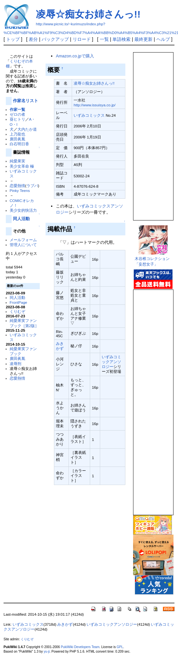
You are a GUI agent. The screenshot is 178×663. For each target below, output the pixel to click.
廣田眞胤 (17, 139)
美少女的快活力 (23, 210)
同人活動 (21, 218)
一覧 (104, 39)
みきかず (65, 624)
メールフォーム (23, 240)
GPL (120, 647)
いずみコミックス (89, 115)
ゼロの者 (17, 114)
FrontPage (18, 302)
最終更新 (143, 39)
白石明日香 (19, 144)
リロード (82, 39)
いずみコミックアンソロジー (111, 362)
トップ (13, 39)
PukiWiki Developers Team (80, 647)
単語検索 (121, 39)
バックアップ (55, 39)
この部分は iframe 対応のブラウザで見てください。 (152, 134)
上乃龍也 (17, 134)
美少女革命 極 (22, 166)
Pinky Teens (20, 190)
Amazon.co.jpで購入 (75, 55)
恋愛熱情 (17, 186)
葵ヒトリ (17, 119)
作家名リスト (25, 100)
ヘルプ (163, 39)
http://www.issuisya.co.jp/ (95, 105)
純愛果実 (17, 161)
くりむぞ (17, 311)
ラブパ (32, 186)
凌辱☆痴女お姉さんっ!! (88, 14)
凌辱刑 (15, 363)
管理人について (23, 245)
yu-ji (46, 651)
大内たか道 (27, 129)
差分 (33, 39)
